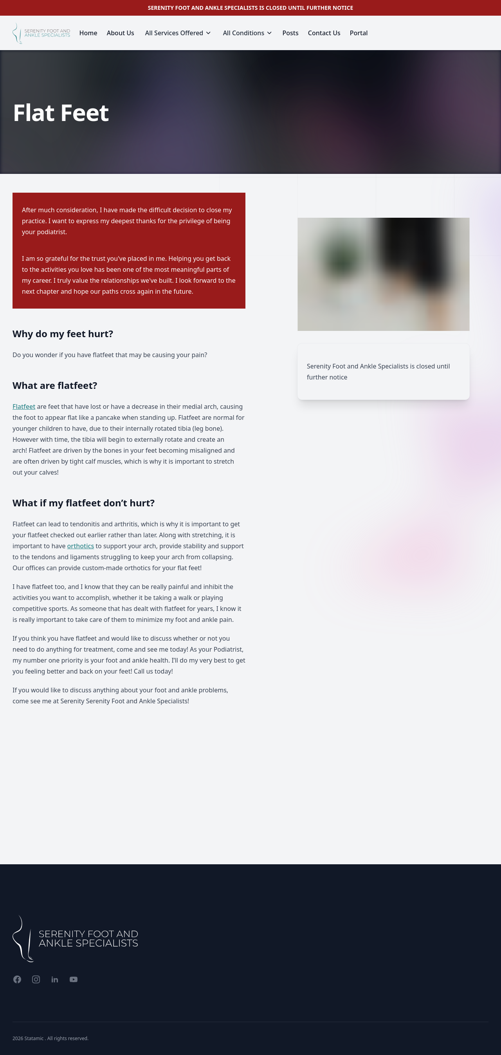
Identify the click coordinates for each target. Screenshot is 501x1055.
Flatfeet (24, 406)
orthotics (80, 546)
